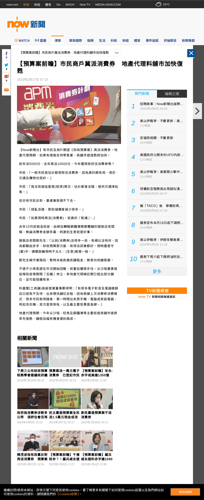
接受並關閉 (185, 492)
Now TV (85, 4)
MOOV (70, 4)
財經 (37, 4)
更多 (157, 271)
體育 (48, 4)
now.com (12, 4)
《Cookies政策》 (67, 494)
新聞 (26, 4)
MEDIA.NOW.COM (108, 4)
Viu (58, 4)
